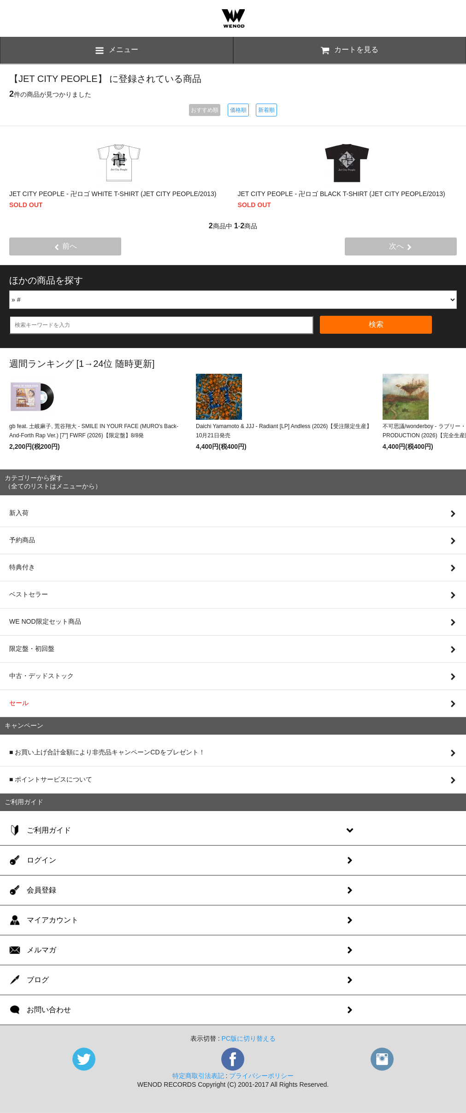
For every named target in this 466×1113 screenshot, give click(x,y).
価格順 (238, 110)
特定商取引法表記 (198, 1075)
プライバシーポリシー (261, 1075)
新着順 (266, 110)
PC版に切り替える (249, 1038)
